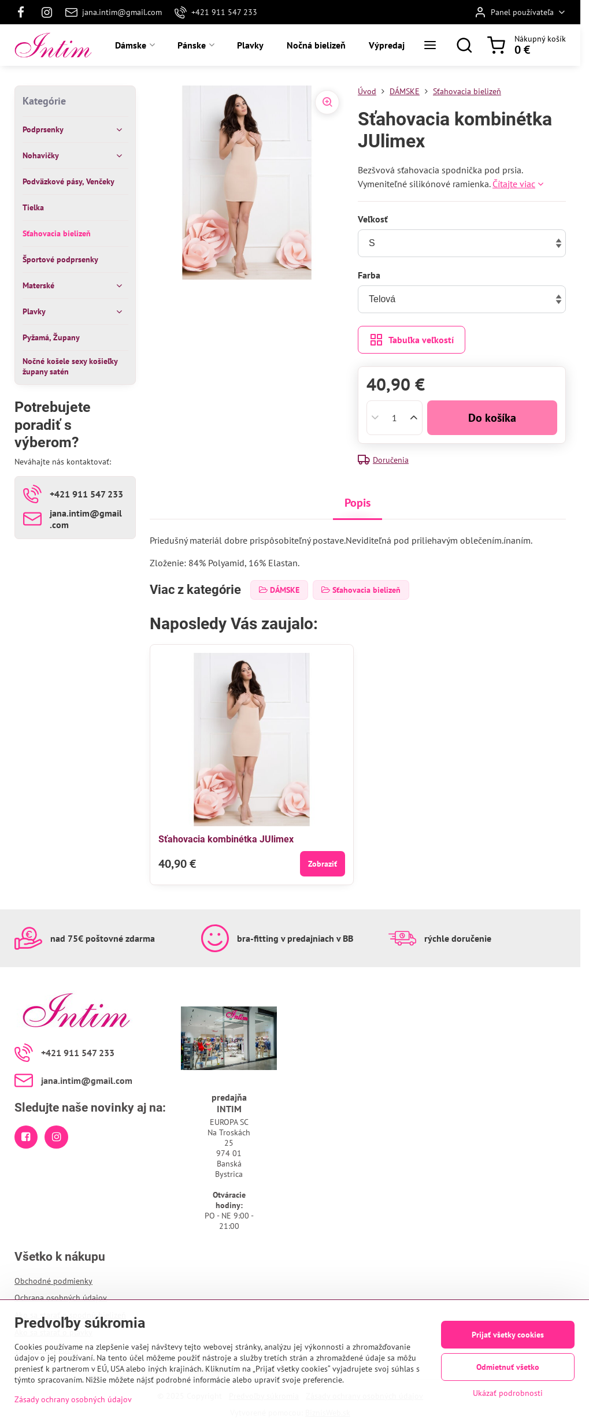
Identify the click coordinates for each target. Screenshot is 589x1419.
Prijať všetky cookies (508, 1334)
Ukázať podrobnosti (508, 1393)
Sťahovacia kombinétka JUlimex (226, 839)
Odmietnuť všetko (507, 1367)
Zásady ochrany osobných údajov (73, 1399)
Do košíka (492, 417)
